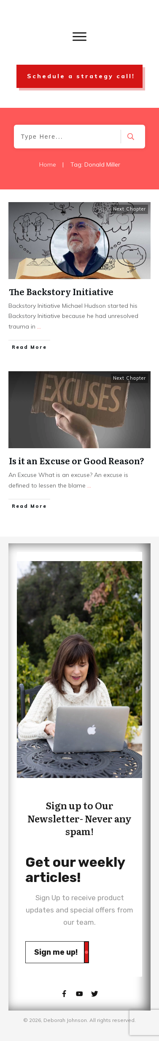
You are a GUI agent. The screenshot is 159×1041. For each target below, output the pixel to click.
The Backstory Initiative (61, 291)
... (39, 326)
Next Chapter (129, 209)
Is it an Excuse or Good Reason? (76, 460)
